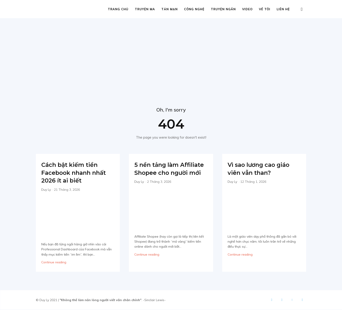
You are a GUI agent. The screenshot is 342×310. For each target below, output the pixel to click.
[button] (301, 9)
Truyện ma (145, 9)
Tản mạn (169, 9)
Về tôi (264, 9)
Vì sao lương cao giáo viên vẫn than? (264, 169)
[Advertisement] (171, 52)
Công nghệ (194, 9)
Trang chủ (118, 9)
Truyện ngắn (223, 9)
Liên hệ (283, 9)
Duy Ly (46, 190)
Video (247, 9)
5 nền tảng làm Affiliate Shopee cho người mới (169, 173)
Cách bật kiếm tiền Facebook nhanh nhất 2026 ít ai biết (74, 173)
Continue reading (53, 262)
